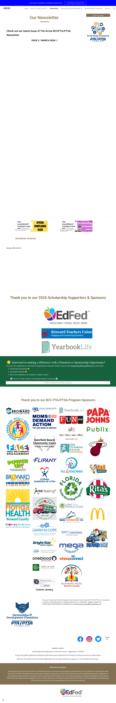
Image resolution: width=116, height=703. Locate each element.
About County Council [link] (38, 8)
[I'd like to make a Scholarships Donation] (58, 382)
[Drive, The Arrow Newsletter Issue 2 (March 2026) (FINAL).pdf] (44, 96)
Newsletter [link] (54, 8)
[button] (114, 8)
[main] (44, 18)
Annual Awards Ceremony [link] (93, 8)
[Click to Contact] (98, 15)
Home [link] (26, 8)
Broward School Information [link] (70, 8)
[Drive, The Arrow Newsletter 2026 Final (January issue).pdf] (31, 269)
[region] (58, 3)
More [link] (107, 8)
